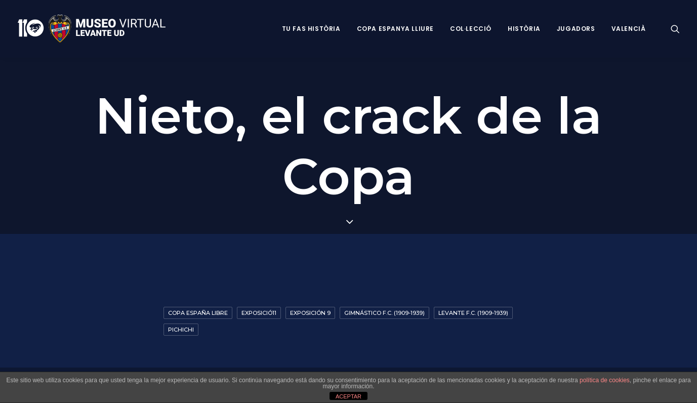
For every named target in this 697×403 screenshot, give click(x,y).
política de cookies (605, 380)
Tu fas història (311, 28)
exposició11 (258, 312)
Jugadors (576, 28)
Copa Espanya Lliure (395, 28)
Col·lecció (470, 28)
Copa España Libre (198, 312)
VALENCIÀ (628, 28)
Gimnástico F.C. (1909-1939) (384, 312)
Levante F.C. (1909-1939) (473, 312)
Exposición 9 (310, 312)
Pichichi (181, 329)
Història (524, 28)
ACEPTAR (348, 396)
